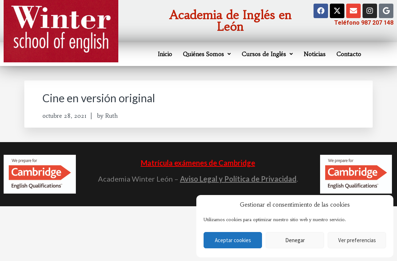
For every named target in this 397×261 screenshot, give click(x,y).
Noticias (315, 54)
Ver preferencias (357, 240)
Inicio (165, 54)
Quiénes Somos (207, 54)
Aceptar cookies (233, 240)
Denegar (295, 240)
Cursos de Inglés (267, 54)
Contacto (348, 54)
